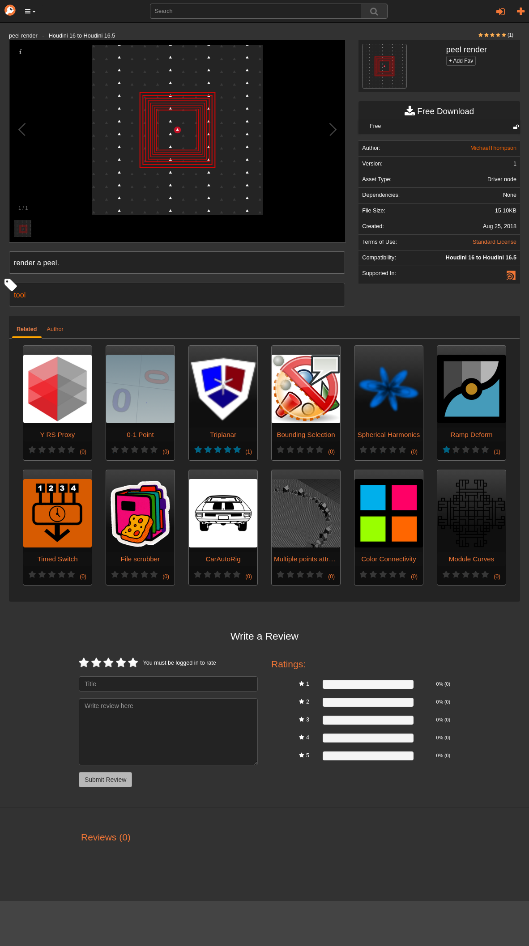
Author (55, 329)
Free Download (439, 111)
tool (20, 295)
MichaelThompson (493, 148)
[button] (30, 11)
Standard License (494, 242)
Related (27, 329)
